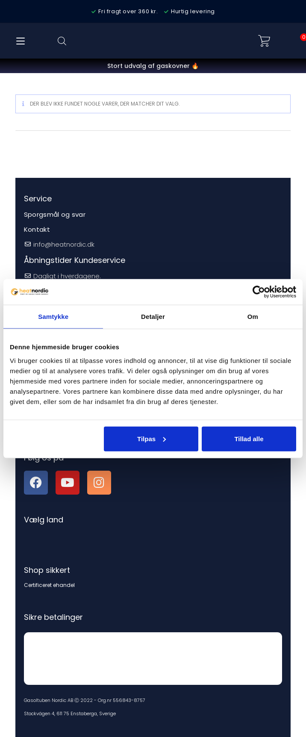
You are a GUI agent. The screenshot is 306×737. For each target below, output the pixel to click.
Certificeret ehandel (49, 585)
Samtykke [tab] (53, 316)
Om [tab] (252, 316)
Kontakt (37, 229)
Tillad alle (248, 438)
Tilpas (151, 438)
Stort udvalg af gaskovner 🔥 (153, 66)
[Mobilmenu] (20, 41)
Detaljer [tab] (153, 316)
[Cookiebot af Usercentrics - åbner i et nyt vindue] (258, 292)
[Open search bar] (62, 41)
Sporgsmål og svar (54, 214)
